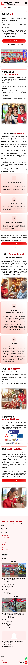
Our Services (6, 537)
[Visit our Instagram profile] (6, 528)
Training (4, 542)
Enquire (4, 547)
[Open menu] (26, 3)
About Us (5, 535)
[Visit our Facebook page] (2, 528)
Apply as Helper (7, 552)
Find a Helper (6, 540)
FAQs (4, 544)
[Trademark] (10, 3)
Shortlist (5, 549)
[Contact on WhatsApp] (26, 658)
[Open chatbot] (26, 662)
